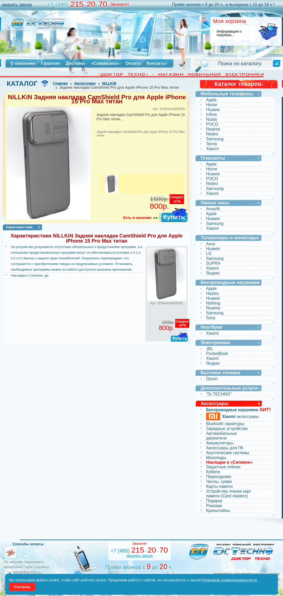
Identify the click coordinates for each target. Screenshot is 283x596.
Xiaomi (212, 148)
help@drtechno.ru (27, 572)
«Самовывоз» (105, 63)
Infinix (211, 114)
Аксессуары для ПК (224, 448)
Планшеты (213, 158)
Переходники (218, 476)
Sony (210, 318)
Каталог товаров (238, 84)
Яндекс (213, 273)
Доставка (75, 63)
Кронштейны (218, 510)
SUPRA (213, 263)
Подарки (214, 501)
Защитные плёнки (223, 467)
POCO (212, 124)
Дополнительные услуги (229, 388)
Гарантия (50, 63)
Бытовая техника (220, 372)
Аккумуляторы (219, 443)
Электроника (215, 342)
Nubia (211, 119)
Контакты (156, 63)
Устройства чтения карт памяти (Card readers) (228, 493)
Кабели (213, 472)
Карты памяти (219, 486)
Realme (213, 129)
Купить (174, 217)
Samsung (215, 139)
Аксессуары (85, 83)
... (214, 43)
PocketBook (217, 353)
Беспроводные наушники (230, 282)
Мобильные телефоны (227, 93)
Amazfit (213, 209)
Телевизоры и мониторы (229, 237)
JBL (209, 348)
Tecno (211, 144)
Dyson (212, 379)
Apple (211, 100)
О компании (23, 63)
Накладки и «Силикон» (229, 462)
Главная (60, 83)
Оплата (133, 63)
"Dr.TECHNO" (219, 394)
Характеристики (19, 227)
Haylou (212, 293)
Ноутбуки (211, 327)
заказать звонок (17, 4)
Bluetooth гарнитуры (225, 423)
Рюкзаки (214, 505)
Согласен (22, 587)
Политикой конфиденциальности (229, 580)
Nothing (213, 303)
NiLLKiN (109, 83)
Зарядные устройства (226, 428)
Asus (210, 244)
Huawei (213, 109)
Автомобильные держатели (221, 435)
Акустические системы (227, 453)
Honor (211, 105)
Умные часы (215, 202)
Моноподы (216, 457)
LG (208, 253)
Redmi (212, 134)
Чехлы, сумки (219, 481)
